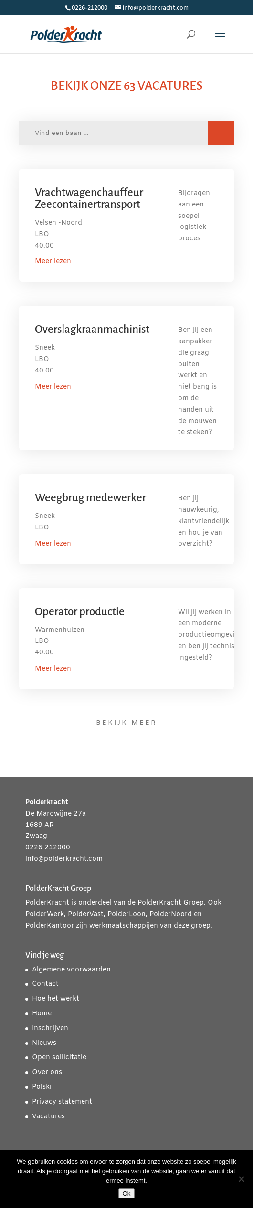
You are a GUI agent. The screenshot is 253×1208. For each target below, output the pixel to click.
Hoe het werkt (55, 998)
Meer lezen (53, 261)
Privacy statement (62, 1101)
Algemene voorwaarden (71, 969)
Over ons (47, 1072)
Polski (42, 1087)
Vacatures (48, 1116)
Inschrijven (50, 1028)
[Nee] (241, 1179)
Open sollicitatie (59, 1057)
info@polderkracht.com (64, 859)
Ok (126, 1193)
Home (42, 1013)
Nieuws (44, 1043)
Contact (45, 984)
